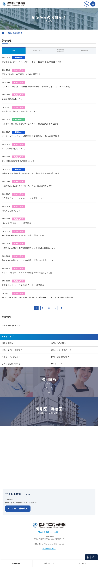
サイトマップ (56, 364)
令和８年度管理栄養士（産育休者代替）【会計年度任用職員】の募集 (30, 173)
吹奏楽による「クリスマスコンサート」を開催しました (25, 285)
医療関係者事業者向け (60, 50)
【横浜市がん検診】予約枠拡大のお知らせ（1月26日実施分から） (29, 248)
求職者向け (84, 50)
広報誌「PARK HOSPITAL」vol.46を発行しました (23, 74)
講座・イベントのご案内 (12, 350)
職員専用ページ (49, 549)
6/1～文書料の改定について (13, 149)
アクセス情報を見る (19, 508)
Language (16, 563)
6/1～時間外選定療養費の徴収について (18, 161)
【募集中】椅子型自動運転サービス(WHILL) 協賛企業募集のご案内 (30, 124)
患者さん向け (37, 50)
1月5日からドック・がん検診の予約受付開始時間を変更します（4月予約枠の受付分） (38, 297)
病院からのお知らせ (59, 343)
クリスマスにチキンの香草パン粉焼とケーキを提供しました (27, 273)
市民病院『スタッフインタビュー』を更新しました (23, 198)
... (55, 308)
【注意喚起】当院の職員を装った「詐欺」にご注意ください (27, 186)
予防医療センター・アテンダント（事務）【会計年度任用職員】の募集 (31, 62)
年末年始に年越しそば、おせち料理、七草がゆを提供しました (28, 260)
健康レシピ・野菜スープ (61, 350)
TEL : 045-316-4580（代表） (49, 532)
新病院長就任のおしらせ (12, 99)
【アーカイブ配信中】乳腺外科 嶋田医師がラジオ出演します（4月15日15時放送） (36, 87)
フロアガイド (82, 563)
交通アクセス (49, 563)
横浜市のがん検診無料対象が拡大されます (19, 111)
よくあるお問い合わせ (11, 364)
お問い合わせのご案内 (60, 357)
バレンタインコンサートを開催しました (18, 223)
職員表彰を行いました (11, 211)
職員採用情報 (7, 343)
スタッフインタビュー (11, 357)
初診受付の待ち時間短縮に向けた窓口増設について (23, 235)
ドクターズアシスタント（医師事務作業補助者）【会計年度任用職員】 (31, 136)
